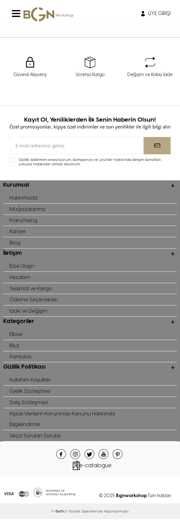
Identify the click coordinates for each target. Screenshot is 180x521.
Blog (14, 243)
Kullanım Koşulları (30, 381)
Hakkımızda (23, 198)
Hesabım (20, 277)
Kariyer (17, 231)
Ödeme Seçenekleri (33, 300)
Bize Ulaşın (22, 266)
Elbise (16, 335)
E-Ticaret (72, 513)
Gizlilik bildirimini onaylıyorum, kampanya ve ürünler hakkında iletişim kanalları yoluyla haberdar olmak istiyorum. (90, 161)
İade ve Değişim (28, 311)
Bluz (14, 346)
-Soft (58, 512)
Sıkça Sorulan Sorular (35, 437)
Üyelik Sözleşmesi (30, 392)
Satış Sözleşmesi (29, 403)
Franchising (23, 220)
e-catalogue (95, 466)
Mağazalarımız (27, 209)
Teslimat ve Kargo (30, 289)
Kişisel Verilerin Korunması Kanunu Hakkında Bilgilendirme (62, 420)
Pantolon (20, 357)
